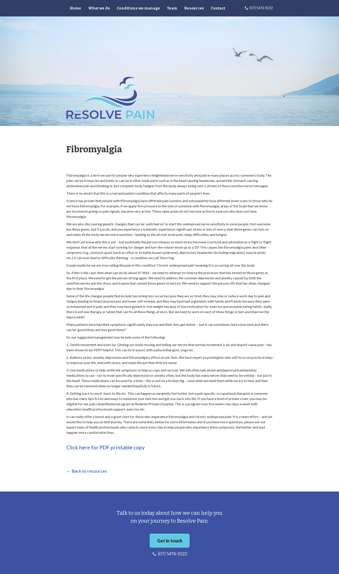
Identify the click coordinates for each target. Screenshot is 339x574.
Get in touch (169, 540)
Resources (194, 8)
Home (75, 8)
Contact (218, 8)
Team (172, 8)
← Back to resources (86, 471)
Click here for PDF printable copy (105, 447)
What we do (99, 8)
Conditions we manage (138, 8)
